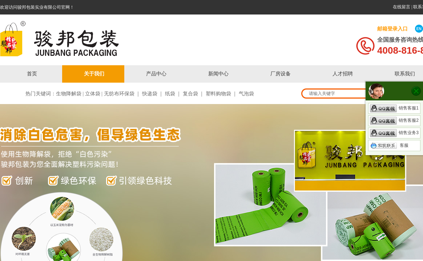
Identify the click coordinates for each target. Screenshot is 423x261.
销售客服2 (394, 120)
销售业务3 (394, 132)
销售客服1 (394, 108)
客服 (389, 145)
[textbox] (351, 93)
